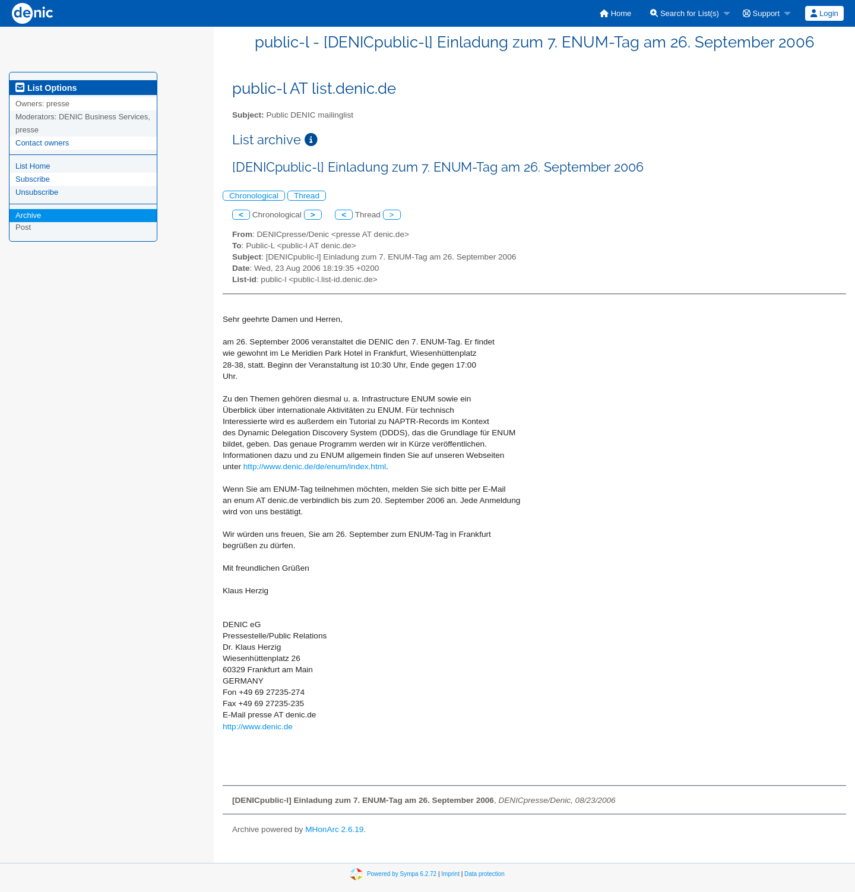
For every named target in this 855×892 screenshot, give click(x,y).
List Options (46, 88)
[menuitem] (615, 13)
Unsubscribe (36, 192)
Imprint (450, 874)
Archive (28, 215)
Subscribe (32, 179)
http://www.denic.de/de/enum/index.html (314, 466)
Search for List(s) (684, 13)
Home (615, 13)
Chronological (253, 195)
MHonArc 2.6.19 (334, 829)
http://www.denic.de (258, 726)
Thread (306, 195)
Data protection (484, 874)
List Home (32, 166)
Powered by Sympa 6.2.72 (401, 874)
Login (824, 13)
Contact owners (42, 142)
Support (761, 13)
